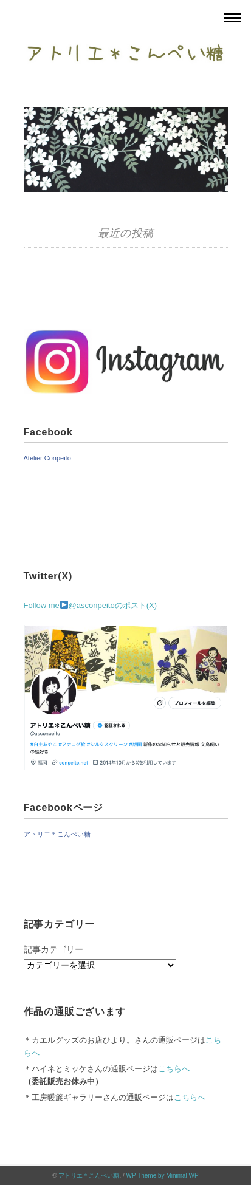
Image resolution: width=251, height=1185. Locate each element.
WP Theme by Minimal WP (162, 1175)
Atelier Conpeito (47, 458)
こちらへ (174, 1068)
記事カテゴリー (53, 949)
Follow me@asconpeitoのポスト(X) (90, 605)
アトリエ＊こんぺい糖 (57, 834)
